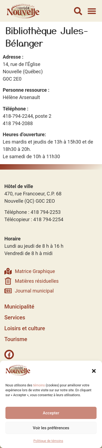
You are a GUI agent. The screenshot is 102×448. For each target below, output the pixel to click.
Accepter (51, 413)
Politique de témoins (48, 441)
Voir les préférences (51, 427)
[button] (94, 371)
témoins (39, 385)
